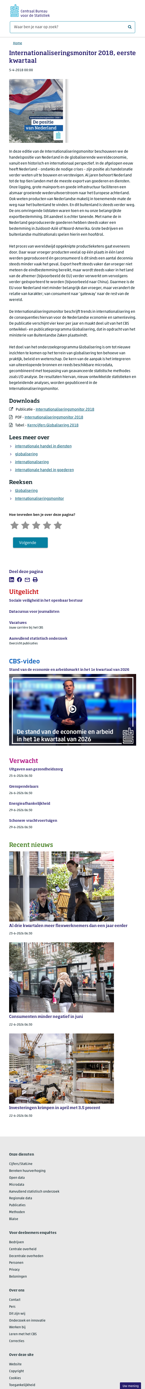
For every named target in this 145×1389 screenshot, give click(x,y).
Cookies (15, 1378)
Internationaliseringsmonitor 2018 (65, 410)
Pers (12, 1306)
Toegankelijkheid (22, 1385)
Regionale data (20, 1198)
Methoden (17, 1212)
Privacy (14, 1269)
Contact (14, 1300)
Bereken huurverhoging (27, 1171)
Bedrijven (16, 1242)
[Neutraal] (36, 525)
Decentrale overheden (26, 1256)
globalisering (26, 454)
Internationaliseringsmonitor (39, 499)
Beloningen (18, 1276)
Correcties (16, 1341)
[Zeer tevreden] (57, 525)
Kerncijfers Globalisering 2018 (53, 425)
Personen (16, 1262)
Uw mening (131, 1386)
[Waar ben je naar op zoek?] (72, 27)
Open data (17, 1177)
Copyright (16, 1371)
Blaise (13, 1219)
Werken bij (17, 1327)
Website (15, 1364)
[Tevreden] (47, 525)
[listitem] (12, 580)
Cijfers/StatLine (20, 1164)
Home (17, 43)
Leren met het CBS (23, 1334)
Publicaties (17, 1205)
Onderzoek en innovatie (27, 1320)
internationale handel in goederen (44, 470)
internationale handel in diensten (43, 446)
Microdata (16, 1184)
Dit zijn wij (17, 1313)
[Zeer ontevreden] (14, 525)
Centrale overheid (22, 1249)
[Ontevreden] (25, 525)
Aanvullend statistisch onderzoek (34, 1191)
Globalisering (26, 491)
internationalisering (32, 462)
